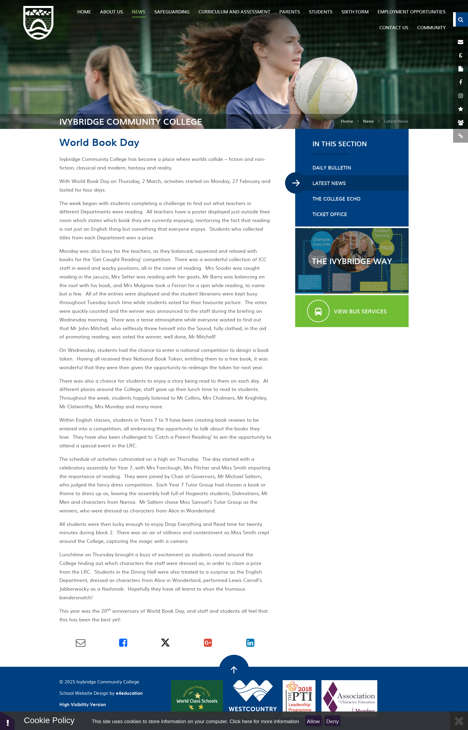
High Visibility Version (82, 704)
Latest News (396, 121)
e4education (129, 693)
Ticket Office (329, 214)
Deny (332, 721)
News (368, 121)
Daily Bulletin (331, 167)
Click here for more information (264, 721)
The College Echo (336, 198)
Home (347, 121)
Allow (313, 721)
